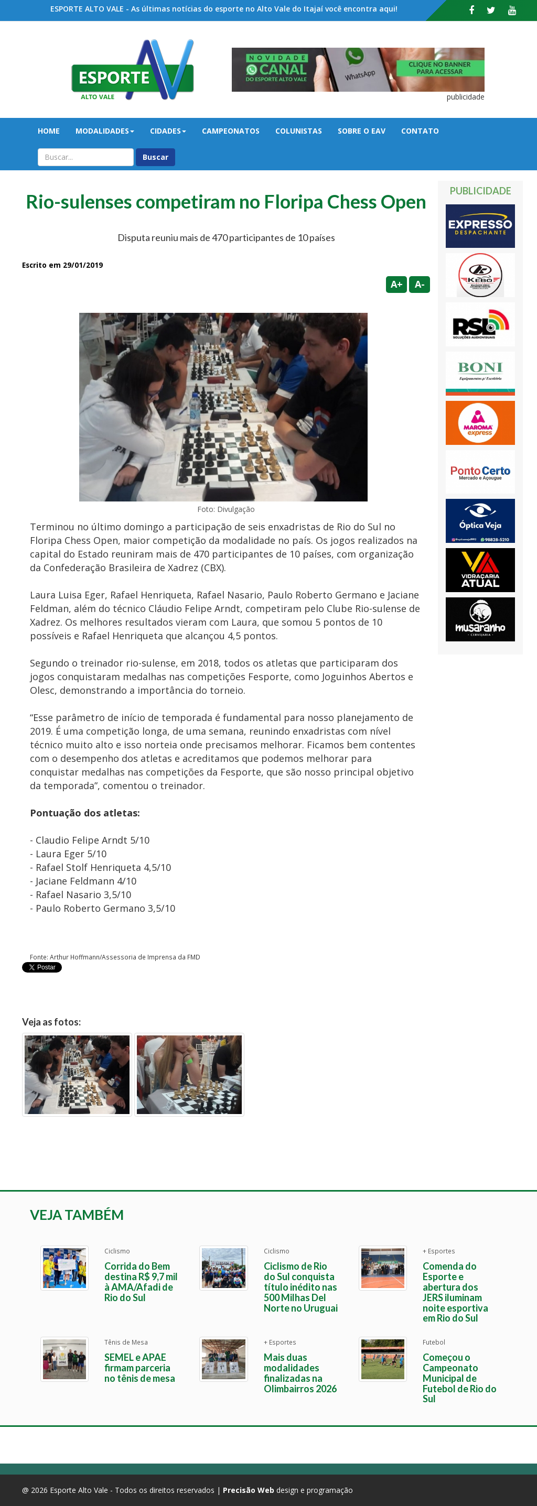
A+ (397, 284)
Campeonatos (231, 131)
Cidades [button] (168, 131)
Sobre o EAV (361, 131)
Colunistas (298, 131)
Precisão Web (248, 1490)
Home (49, 131)
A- (420, 284)
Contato (420, 131)
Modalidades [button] (105, 131)
